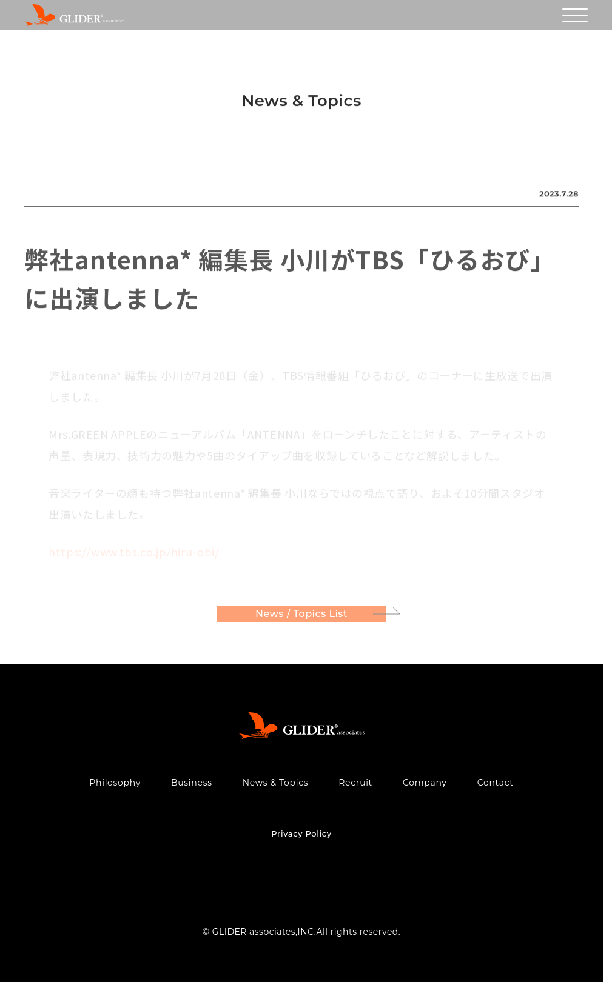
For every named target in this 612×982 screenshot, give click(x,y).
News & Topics (276, 782)
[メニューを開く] (575, 15)
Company (425, 782)
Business (191, 782)
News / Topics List (301, 616)
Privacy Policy (301, 833)
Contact (495, 782)
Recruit (355, 782)
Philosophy (115, 782)
